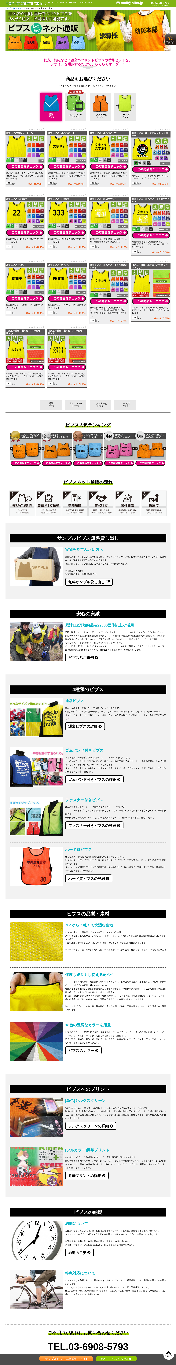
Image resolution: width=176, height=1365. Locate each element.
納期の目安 (79, 1253)
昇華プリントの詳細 (86, 1176)
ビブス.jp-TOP (13, 8)
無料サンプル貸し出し (88, 582)
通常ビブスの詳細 (85, 726)
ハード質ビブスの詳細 (88, 879)
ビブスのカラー (83, 1051)
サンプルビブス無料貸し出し (66, 1358)
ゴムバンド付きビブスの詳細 (94, 779)
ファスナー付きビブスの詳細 (94, 826)
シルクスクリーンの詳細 (90, 1126)
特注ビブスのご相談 (116, 1358)
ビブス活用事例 (83, 658)
